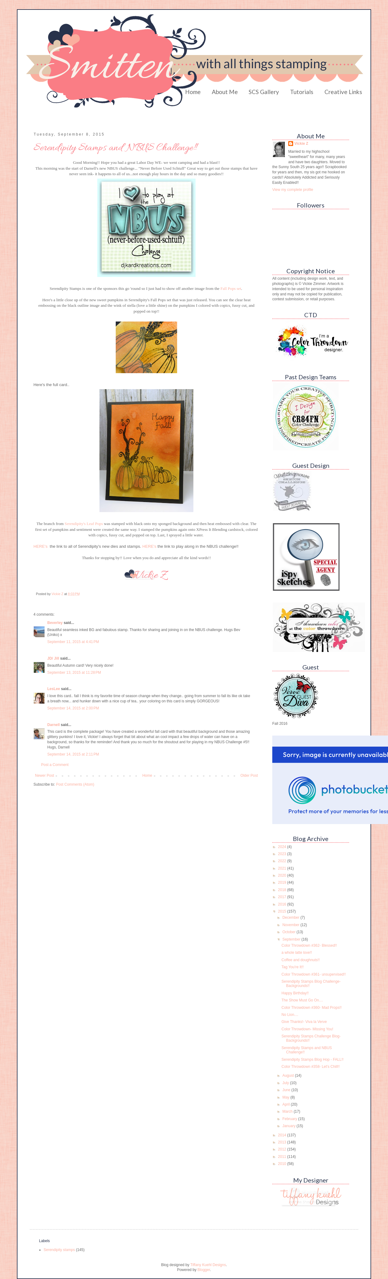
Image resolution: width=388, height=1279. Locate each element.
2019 (282, 882)
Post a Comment (54, 765)
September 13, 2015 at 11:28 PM (74, 672)
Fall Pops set (230, 288)
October (289, 932)
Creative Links (343, 91)
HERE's (40, 546)
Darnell (53, 725)
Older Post (249, 775)
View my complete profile (292, 190)
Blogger (203, 1270)
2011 (282, 1157)
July (286, 1083)
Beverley (55, 623)
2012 (282, 1149)
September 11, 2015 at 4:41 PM (73, 642)
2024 (282, 847)
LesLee (53, 689)
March (288, 1111)
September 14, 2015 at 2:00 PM (73, 708)
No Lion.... (289, 1015)
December (291, 917)
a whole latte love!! (296, 952)
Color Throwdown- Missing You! (307, 1029)
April (286, 1104)
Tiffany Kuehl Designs (208, 1265)
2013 (282, 1142)
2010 (282, 1164)
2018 (282, 890)
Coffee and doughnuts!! (300, 960)
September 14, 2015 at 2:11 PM (73, 754)
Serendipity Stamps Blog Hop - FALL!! (312, 1059)
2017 (282, 897)
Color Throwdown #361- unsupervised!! (313, 974)
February (290, 1119)
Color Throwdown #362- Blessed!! (309, 945)
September (291, 939)
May (286, 1097)
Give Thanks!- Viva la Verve (304, 1022)
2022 (282, 861)
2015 (282, 911)
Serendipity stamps (59, 1250)
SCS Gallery (264, 91)
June (286, 1090)
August (288, 1075)
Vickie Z (301, 143)
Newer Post (44, 775)
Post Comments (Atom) (75, 784)
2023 (282, 854)
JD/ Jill (53, 658)
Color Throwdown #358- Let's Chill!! (310, 1066)
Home (193, 91)
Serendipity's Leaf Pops (84, 523)
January (289, 1126)
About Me (225, 91)
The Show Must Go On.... (302, 1000)
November (291, 925)
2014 (282, 1135)
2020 (282, 875)
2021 (282, 868)
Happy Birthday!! (295, 993)
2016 (282, 904)
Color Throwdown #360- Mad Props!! (311, 1007)
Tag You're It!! (292, 967)
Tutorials (301, 91)
